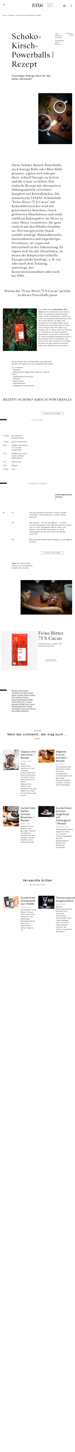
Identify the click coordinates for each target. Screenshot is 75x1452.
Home (5, 15)
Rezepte (11, 15)
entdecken (51, 660)
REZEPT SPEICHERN (52, 413)
